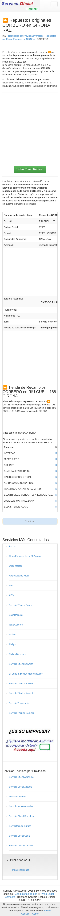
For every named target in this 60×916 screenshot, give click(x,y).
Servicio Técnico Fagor (20, 605)
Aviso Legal (48, 894)
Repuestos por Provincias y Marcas (26, 36)
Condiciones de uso (26, 894)
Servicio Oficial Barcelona (22, 816)
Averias (12, 546)
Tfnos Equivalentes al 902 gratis (25, 556)
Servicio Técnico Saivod (21, 683)
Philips (12, 644)
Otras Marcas (15, 566)
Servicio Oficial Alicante (20, 786)
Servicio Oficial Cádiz (19, 835)
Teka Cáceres (16, 624)
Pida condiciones (20, 870)
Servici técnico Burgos (20, 826)
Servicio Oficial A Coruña (21, 777)
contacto (10, 897)
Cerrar (35, 913)
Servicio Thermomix (19, 703)
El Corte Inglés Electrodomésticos (26, 673)
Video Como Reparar (30, 169)
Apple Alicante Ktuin (19, 575)
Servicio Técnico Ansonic (21, 693)
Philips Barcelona (17, 654)
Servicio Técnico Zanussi (21, 713)
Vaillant (12, 634)
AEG (11, 595)
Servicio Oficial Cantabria (21, 845)
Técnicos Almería (17, 796)
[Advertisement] (30, 126)
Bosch (12, 585)
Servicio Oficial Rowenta (21, 664)
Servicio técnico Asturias (21, 806)
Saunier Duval (16, 615)
